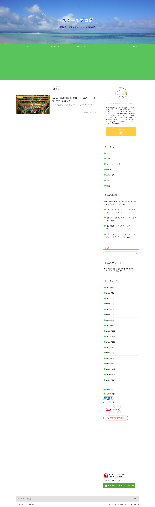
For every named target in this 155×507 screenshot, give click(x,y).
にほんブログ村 (109, 394)
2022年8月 (110, 287)
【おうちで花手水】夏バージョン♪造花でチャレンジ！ (122, 219)
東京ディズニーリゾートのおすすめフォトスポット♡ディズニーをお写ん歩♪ (121, 235)
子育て (109, 169)
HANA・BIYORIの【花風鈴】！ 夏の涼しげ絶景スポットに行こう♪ (121, 203)
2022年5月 (110, 304)
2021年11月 (111, 336)
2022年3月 (110, 315)
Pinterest (116, 123)
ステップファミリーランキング (113, 480)
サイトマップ (22, 504)
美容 (108, 180)
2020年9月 (110, 380)
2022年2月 (110, 320)
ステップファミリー (114, 164)
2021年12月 (111, 331)
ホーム (29, 46)
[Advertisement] (77, 65)
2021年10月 (111, 342)
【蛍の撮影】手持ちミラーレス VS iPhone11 (119, 227)
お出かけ (109, 153)
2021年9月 (110, 347)
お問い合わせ (81, 46)
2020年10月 (111, 374)
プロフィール (55, 46)
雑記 (108, 186)
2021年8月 (110, 353)
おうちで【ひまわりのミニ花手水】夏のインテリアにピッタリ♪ (121, 211)
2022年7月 (110, 293)
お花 (108, 159)
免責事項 (31, 504)
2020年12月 (111, 369)
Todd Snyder (127, 271)
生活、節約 (110, 175)
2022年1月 (110, 326)
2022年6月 (110, 298)
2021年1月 (110, 364)
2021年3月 (110, 358)
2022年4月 (110, 309)
